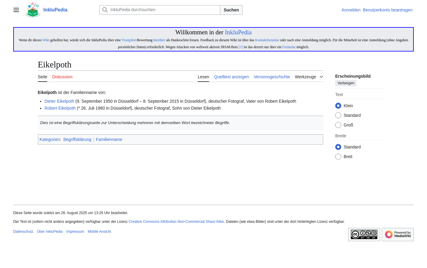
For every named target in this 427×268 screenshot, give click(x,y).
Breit (348, 156)
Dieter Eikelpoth (59, 101)
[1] (241, 47)
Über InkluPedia (50, 231)
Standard (352, 115)
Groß (348, 125)
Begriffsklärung (77, 139)
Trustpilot (129, 40)
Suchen (231, 10)
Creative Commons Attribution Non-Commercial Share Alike (176, 222)
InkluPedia (238, 32)
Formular (288, 47)
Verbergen (346, 83)
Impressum (75, 231)
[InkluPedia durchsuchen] (159, 10)
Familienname (109, 139)
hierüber (159, 40)
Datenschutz (23, 231)
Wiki (45, 40)
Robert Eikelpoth (60, 108)
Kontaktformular (267, 40)
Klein (348, 106)
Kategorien (50, 139)
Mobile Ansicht (99, 231)
